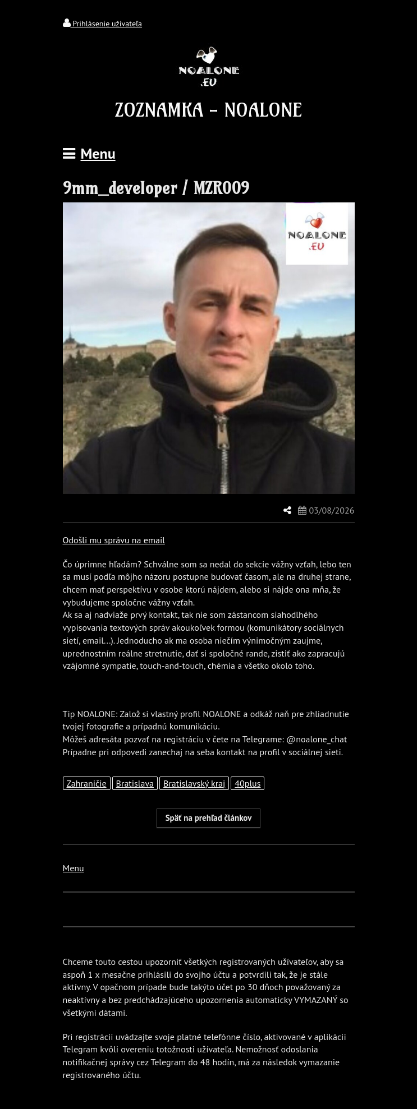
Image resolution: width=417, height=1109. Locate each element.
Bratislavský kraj (194, 783)
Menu (73, 868)
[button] (209, 818)
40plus (247, 783)
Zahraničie (87, 783)
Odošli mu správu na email (114, 540)
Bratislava (135, 783)
